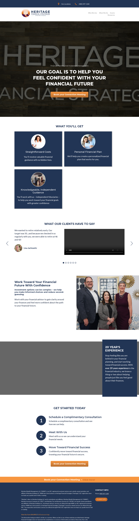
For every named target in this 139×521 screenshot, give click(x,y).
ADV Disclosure (84, 493)
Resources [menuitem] (111, 15)
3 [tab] (68, 228)
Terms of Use (43, 493)
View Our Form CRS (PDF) (29, 480)
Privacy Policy (28, 493)
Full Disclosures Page (43, 480)
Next (131, 209)
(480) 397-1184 (84, 4)
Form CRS (55, 493)
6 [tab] (75, 228)
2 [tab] (66, 228)
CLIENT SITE (101, 465)
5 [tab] (73, 228)
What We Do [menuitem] (103, 13)
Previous (8, 209)
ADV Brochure (69, 493)
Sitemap (114, 517)
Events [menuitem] (112, 13)
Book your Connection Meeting (69, 94)
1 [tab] (63, 228)
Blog (108, 517)
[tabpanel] (69, 207)
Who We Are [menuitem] (92, 13)
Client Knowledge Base (97, 517)
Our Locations (66, 4)
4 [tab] (70, 228)
